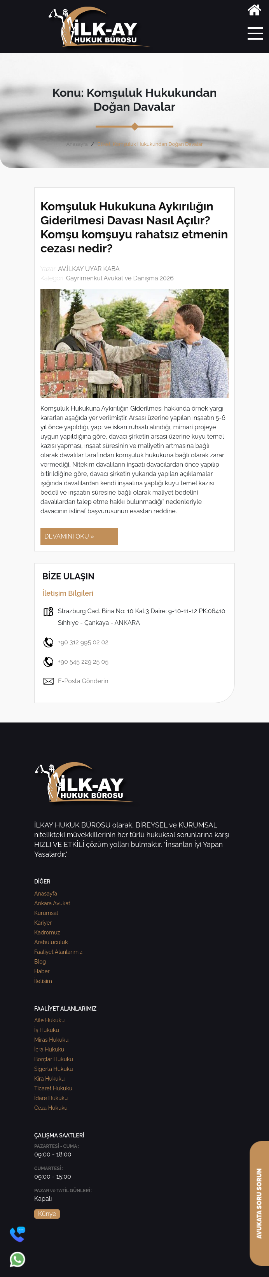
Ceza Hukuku (51, 1108)
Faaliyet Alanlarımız (58, 952)
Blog (40, 962)
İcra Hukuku (49, 1049)
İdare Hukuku (51, 1098)
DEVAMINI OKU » (69, 536)
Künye (47, 1214)
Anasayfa (77, 144)
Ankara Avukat (52, 903)
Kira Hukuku (49, 1079)
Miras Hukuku (51, 1040)
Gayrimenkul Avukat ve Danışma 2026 (120, 278)
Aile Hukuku (49, 1020)
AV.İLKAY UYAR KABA (89, 269)
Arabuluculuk (51, 942)
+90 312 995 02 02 (75, 642)
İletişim (43, 981)
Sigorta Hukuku (53, 1069)
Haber (42, 971)
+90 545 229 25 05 (75, 662)
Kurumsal (46, 913)
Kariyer (43, 923)
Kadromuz (47, 932)
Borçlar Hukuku (53, 1059)
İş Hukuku (46, 1030)
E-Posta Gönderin (75, 681)
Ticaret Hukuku (53, 1088)
